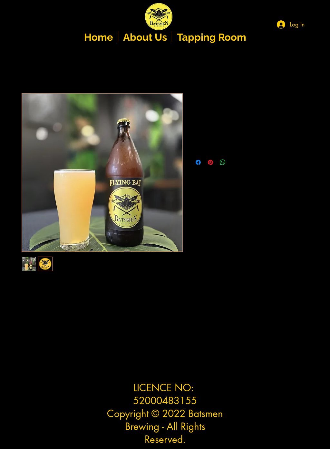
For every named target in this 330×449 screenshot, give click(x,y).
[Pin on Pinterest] (210, 162)
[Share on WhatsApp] (223, 162)
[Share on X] (235, 162)
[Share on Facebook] (198, 162)
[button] (317, 21)
